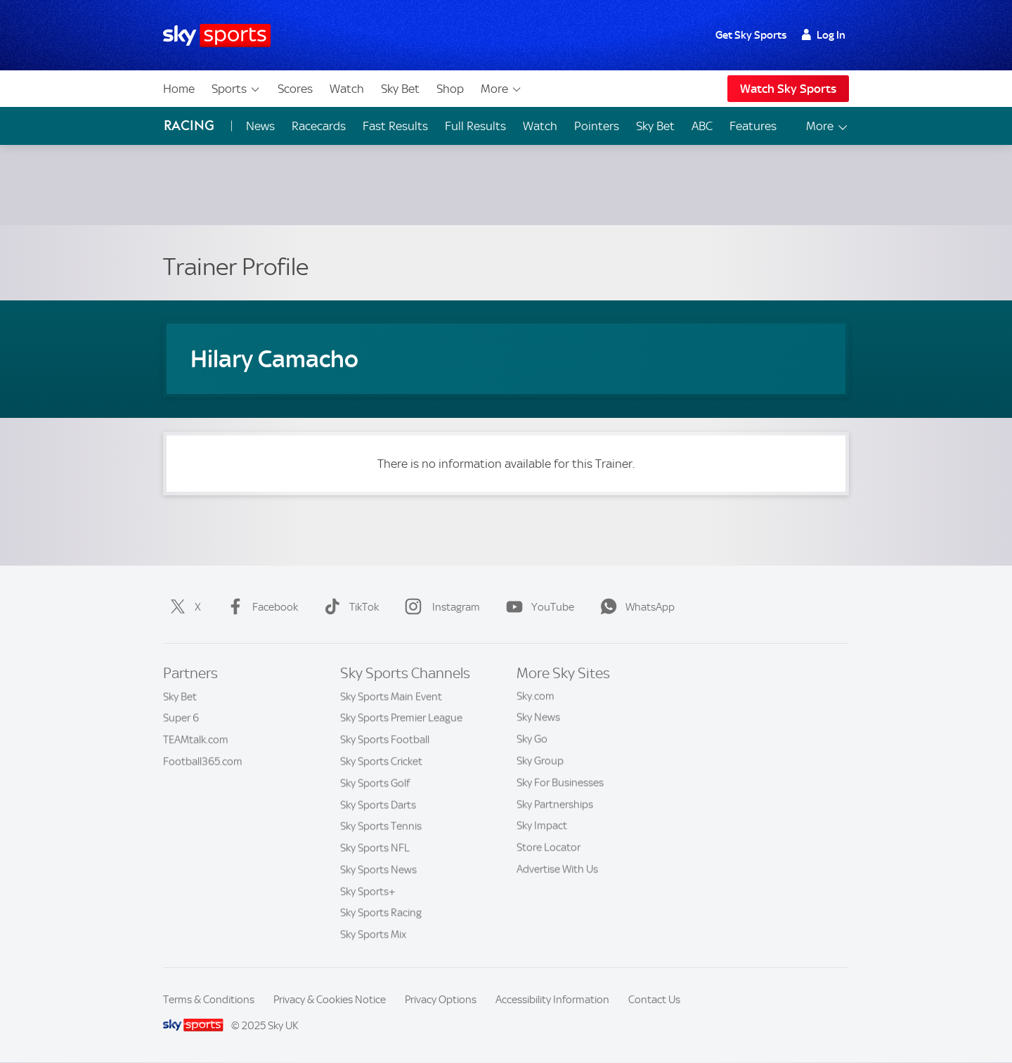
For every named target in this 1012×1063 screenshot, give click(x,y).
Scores (295, 89)
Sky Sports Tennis (381, 826)
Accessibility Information (552, 999)
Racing (189, 125)
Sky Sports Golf (375, 783)
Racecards (319, 126)
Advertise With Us (557, 869)
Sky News (538, 717)
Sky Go (532, 739)
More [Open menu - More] (827, 126)
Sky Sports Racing (381, 912)
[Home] (217, 35)
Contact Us (654, 999)
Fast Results (395, 126)
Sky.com (535, 696)
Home (179, 89)
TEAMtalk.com (195, 739)
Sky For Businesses (560, 783)
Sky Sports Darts (378, 804)
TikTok (348, 607)
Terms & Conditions (208, 999)
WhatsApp (635, 607)
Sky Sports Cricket (381, 761)
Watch (347, 89)
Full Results (475, 126)
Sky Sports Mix (373, 934)
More (501, 89)
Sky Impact (542, 826)
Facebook (259, 607)
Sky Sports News (378, 869)
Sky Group (540, 761)
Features (753, 126)
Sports (236, 89)
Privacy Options (440, 999)
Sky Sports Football (384, 739)
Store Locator (548, 847)
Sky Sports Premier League (401, 717)
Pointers (596, 126)
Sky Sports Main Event (391, 696)
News (260, 126)
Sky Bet (400, 89)
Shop (450, 89)
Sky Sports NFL (375, 847)
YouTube (537, 607)
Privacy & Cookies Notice (329, 999)
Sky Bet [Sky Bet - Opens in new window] (655, 126)
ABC (702, 126)
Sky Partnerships (555, 804)
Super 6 (181, 717)
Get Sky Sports (750, 35)
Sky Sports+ (368, 891)
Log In (823, 35)
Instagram (439, 607)
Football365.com (202, 761)
